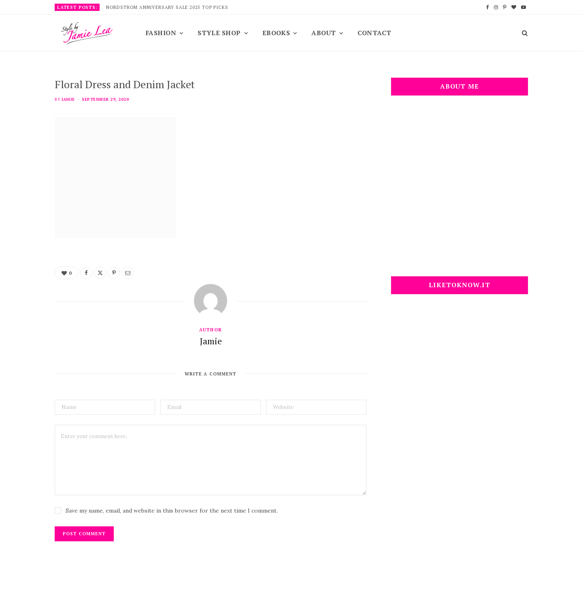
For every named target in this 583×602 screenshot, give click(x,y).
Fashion (161, 32)
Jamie (68, 99)
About (323, 32)
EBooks (276, 32)
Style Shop (219, 32)
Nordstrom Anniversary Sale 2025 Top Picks (167, 7)
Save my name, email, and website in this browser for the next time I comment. (172, 510)
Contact (374, 32)
